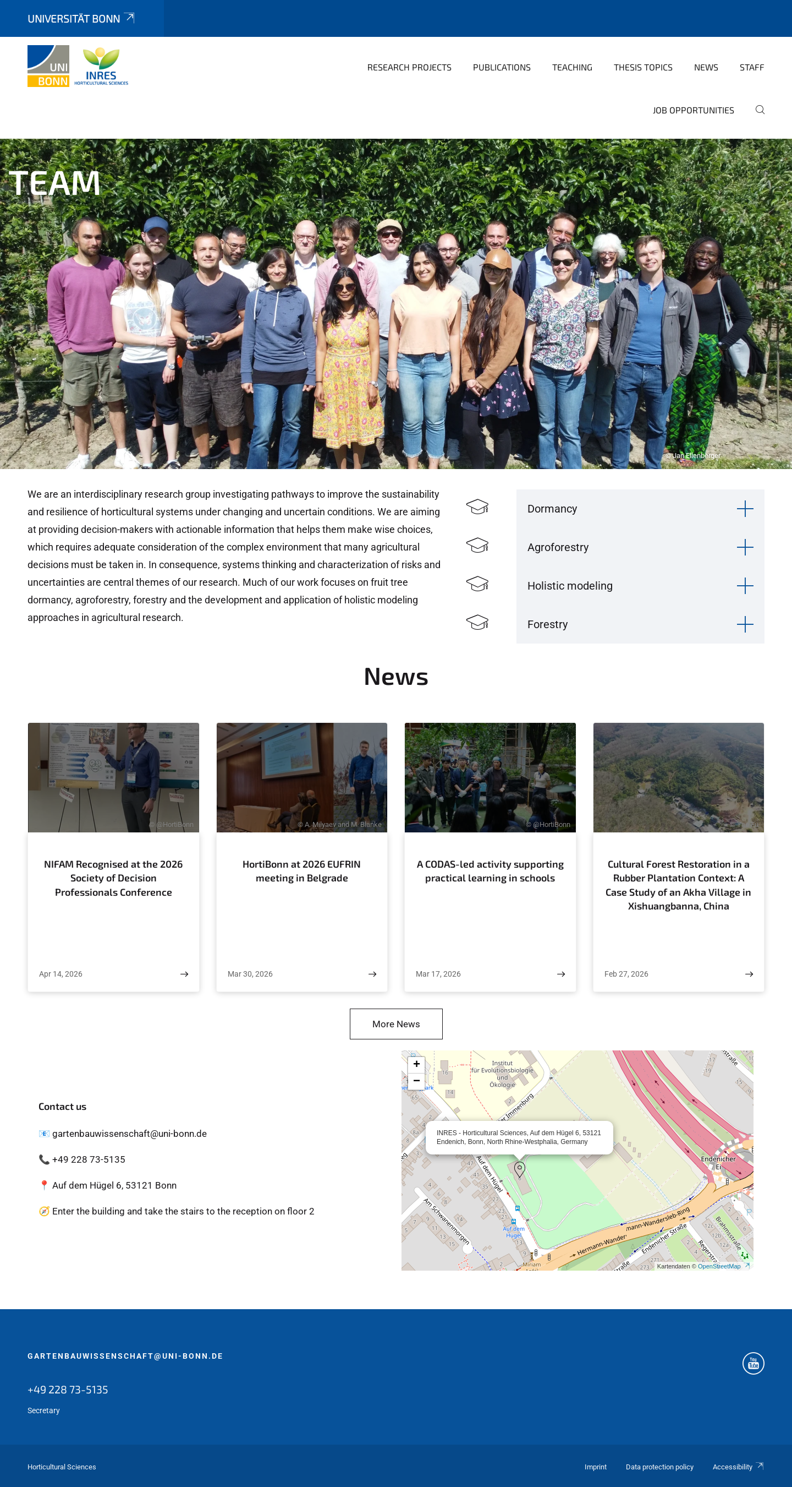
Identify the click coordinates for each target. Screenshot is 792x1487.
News (706, 67)
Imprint (596, 1467)
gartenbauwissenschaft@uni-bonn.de (125, 1356)
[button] (520, 1170)
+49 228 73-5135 (68, 1389)
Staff (752, 67)
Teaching (572, 67)
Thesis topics (643, 67)
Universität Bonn (82, 18)
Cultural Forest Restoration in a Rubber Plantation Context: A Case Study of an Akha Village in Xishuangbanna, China (678, 885)
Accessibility (739, 1467)
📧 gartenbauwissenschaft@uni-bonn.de (122, 1133)
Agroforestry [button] (557, 547)
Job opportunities (693, 110)
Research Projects (409, 67)
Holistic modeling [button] (570, 585)
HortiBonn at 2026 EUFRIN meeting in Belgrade (302, 871)
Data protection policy (660, 1467)
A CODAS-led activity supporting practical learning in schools (490, 871)
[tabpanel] (396, 304)
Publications (502, 67)
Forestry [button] (547, 624)
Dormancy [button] (552, 508)
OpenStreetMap (724, 1266)
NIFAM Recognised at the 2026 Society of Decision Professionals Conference (113, 878)
